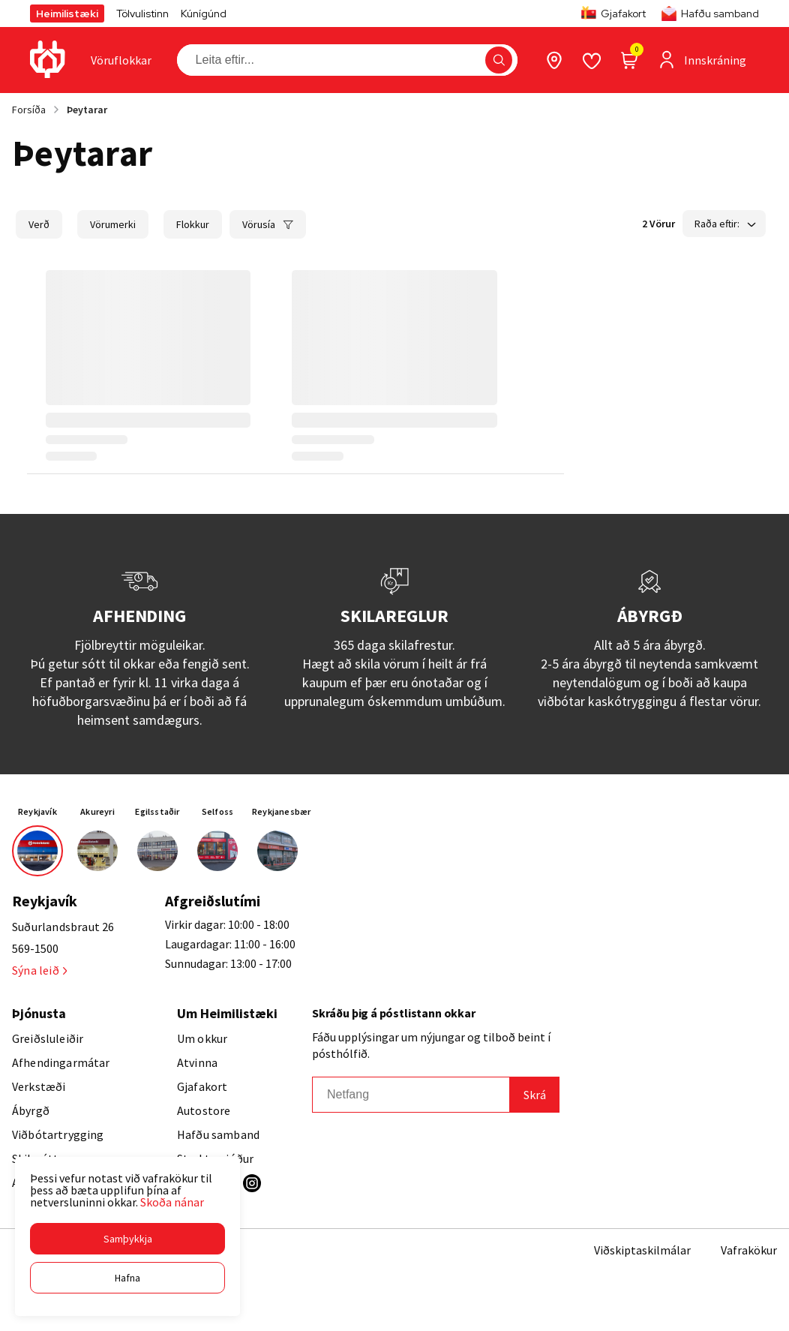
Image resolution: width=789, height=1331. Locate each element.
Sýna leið (39, 970)
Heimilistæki (67, 13)
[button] (127, 1238)
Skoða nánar (172, 1201)
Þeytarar (87, 109)
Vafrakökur (749, 1249)
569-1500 (35, 948)
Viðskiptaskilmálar (642, 1249)
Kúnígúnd (203, 13)
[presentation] (121, 60)
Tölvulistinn (142, 13)
